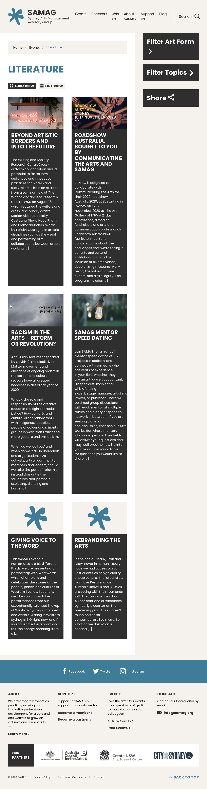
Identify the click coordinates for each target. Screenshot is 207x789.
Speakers (99, 14)
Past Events (119, 728)
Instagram (132, 671)
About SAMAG (130, 16)
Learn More (19, 733)
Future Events (121, 721)
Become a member (75, 712)
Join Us (115, 16)
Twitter (102, 671)
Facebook (73, 671)
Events (81, 14)
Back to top (184, 777)
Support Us (147, 16)
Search (189, 16)
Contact (98, 777)
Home (18, 47)
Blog (163, 14)
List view (51, 85)
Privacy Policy (42, 777)
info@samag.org (175, 712)
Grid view (22, 85)
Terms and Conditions (72, 777)
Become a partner (75, 719)
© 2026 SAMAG (17, 777)
